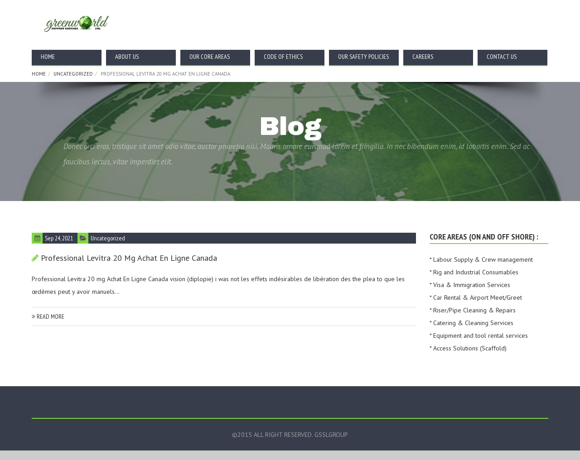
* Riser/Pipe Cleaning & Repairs (473, 310)
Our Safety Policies (363, 57)
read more (48, 316)
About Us (127, 57)
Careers (422, 57)
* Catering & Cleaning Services (471, 323)
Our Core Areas (209, 57)
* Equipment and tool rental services (479, 335)
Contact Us (502, 57)
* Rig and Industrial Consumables (474, 272)
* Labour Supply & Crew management (481, 259)
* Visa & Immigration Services (470, 285)
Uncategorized (73, 74)
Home (48, 57)
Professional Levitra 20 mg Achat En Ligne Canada (129, 258)
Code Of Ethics (283, 57)
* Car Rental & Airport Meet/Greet (476, 297)
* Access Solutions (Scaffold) (468, 348)
